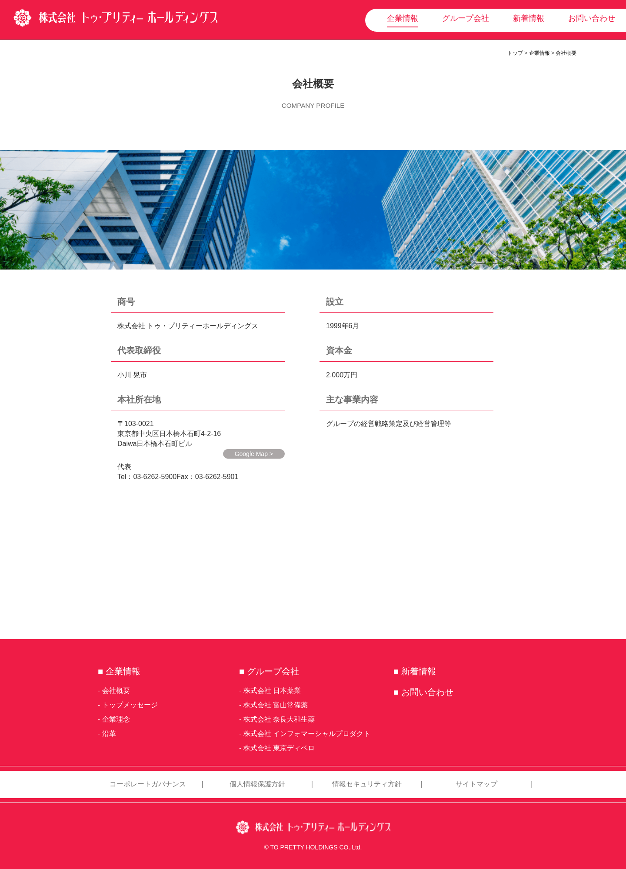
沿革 (109, 733)
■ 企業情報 (119, 671)
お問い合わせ (591, 18)
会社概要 (566, 53)
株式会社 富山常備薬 (275, 705)
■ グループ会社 (269, 671)
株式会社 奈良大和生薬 (279, 719)
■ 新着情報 (414, 671)
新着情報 (528, 18)
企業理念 (116, 719)
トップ (515, 53)
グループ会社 (465, 18)
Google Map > (254, 453)
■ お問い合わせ (423, 692)
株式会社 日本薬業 (272, 690)
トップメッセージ (130, 705)
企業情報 (402, 18)
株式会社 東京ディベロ (279, 748)
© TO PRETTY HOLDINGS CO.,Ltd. (313, 847)
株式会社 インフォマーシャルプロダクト (306, 733)
